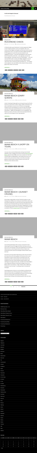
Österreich (3, 396)
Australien (2, 345)
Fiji (1, 359)
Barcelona (2, 351)
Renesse (2, 402)
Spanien (2, 411)
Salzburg (2, 404)
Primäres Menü (35, 8)
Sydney (2, 419)
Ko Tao (2, 381)
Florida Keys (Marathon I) (5, 323)
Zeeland (2, 430)
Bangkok (2, 349)
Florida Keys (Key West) (5, 321)
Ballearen (2, 347)
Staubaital (2, 413)
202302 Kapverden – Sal (5, 306)
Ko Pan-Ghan (3, 377)
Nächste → (23, 286)
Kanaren (2, 370)
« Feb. (2, 448)
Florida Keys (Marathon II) (5, 319)
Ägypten (2, 340)
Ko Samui (2, 379)
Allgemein (2, 342)
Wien (2, 428)
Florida (15, 118)
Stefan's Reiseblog (5, 8)
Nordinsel (2, 394)
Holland (2, 364)
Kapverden (3, 372)
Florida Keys (3, 326)
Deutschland (3, 355)
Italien (2, 368)
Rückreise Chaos (13, 42)
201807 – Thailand (4, 296)
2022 (6, 118)
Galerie (7, 44)
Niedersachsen (3, 392)
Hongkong (2, 366)
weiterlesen (7, 67)
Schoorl (2, 409)
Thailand (2, 424)
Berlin (2, 353)
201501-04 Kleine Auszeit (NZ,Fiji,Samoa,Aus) (9, 294)
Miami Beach (10, 239)
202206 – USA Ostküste (5, 298)
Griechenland (3, 362)
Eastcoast (6, 39)
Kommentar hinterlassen (21, 44)
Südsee (2, 417)
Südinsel (2, 415)
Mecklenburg (3, 385)
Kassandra (2, 374)
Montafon (2, 387)
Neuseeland (3, 389)
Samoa (2, 407)
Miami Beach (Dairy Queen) (14, 97)
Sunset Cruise (16, 208)
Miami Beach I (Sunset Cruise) (16, 193)
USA (9, 39)
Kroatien (2, 383)
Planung (2, 398)
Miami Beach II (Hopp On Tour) (16, 145)
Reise (10, 93)
